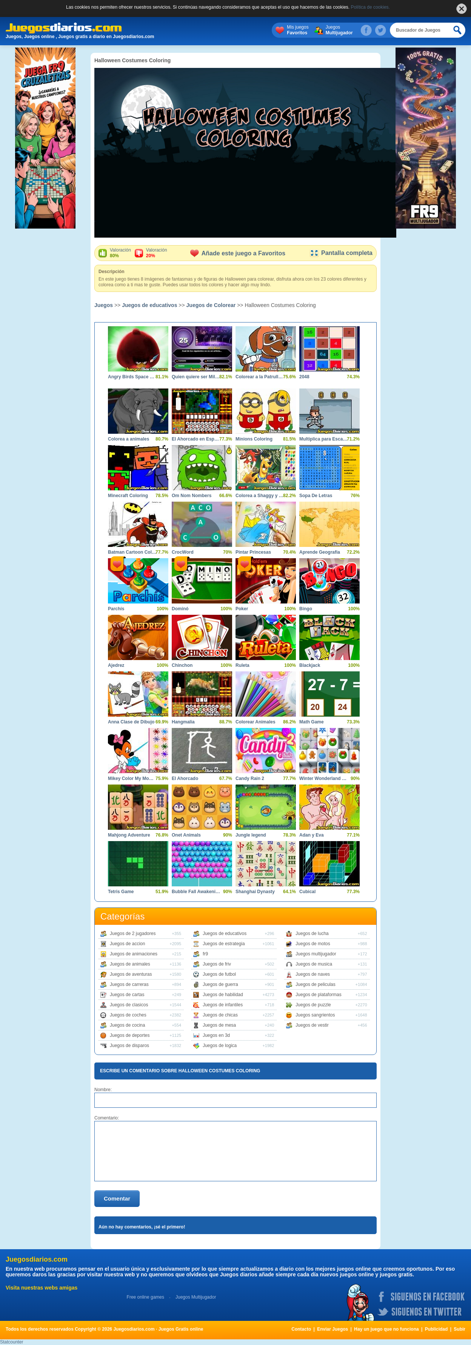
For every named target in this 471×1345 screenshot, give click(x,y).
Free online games (145, 1297)
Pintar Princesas (253, 552)
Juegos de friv (217, 964)
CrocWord (183, 552)
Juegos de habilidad (223, 994)
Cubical (307, 891)
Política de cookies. (370, 7)
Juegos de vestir (312, 1025)
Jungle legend (251, 835)
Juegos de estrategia (224, 943)
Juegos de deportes (129, 1035)
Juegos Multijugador (195, 1297)
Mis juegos (297, 30)
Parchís (116, 608)
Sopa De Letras (315, 495)
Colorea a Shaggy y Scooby (260, 495)
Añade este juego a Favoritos (237, 253)
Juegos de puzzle (313, 1004)
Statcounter (11, 1342)
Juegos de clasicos (129, 1004)
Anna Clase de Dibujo (131, 722)
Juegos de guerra (220, 984)
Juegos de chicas (220, 1015)
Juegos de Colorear (211, 305)
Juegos (339, 30)
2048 (304, 376)
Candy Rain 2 (250, 778)
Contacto (301, 1329)
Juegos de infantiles (223, 1004)
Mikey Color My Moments (132, 778)
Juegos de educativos (149, 305)
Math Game (311, 722)
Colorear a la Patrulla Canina (260, 376)
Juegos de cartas (127, 994)
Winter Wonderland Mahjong (323, 778)
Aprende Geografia (319, 552)
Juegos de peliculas (315, 984)
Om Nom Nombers (191, 495)
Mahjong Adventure (129, 835)
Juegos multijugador (316, 954)
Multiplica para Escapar (323, 439)
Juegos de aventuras (131, 974)
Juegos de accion (127, 943)
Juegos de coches (128, 1015)
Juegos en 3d (216, 1035)
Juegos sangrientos (315, 1015)
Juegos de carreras (129, 984)
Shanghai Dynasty (255, 891)
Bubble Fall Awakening (196, 891)
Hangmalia (183, 722)
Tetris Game (121, 891)
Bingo (305, 608)
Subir (459, 1329)
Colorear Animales (256, 722)
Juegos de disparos (129, 1045)
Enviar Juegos (332, 1329)
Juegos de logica (220, 1045)
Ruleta (242, 665)
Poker (242, 608)
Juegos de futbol (219, 974)
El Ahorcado (185, 778)
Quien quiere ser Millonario (196, 376)
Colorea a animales (128, 439)
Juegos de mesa (219, 1025)
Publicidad (436, 1329)
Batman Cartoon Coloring (132, 552)
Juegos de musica (314, 964)
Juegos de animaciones (133, 954)
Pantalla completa (340, 253)
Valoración (120, 253)
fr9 (205, 954)
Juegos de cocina (127, 1025)
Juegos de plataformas (318, 994)
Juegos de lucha (312, 933)
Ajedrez (116, 665)
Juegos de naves (313, 974)
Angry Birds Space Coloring (132, 376)
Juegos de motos (313, 943)
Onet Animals (186, 835)
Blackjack (309, 665)
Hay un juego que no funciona (386, 1329)
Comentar (117, 1198)
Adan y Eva (311, 835)
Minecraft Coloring (128, 495)
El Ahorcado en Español (196, 439)
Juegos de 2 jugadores (132, 933)
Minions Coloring (254, 439)
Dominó (180, 608)
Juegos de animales (130, 964)
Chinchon (182, 665)
